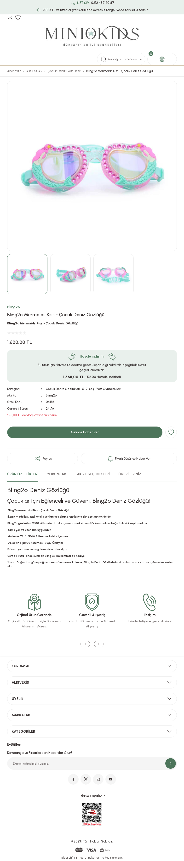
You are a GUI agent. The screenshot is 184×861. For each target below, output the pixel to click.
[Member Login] (10, 17)
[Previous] (85, 644)
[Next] (99, 644)
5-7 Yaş (88, 389)
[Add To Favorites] (171, 432)
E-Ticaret (81, 857)
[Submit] (170, 763)
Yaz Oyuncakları (108, 389)
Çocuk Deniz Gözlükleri (63, 389)
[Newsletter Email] (92, 763)
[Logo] (91, 36)
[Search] (121, 59)
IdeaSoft (67, 857)
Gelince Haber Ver (85, 432)
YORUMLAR (56, 474)
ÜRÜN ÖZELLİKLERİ (22, 474)
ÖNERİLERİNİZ (129, 474)
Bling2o (13, 307)
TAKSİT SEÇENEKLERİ (92, 474)
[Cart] (162, 59)
